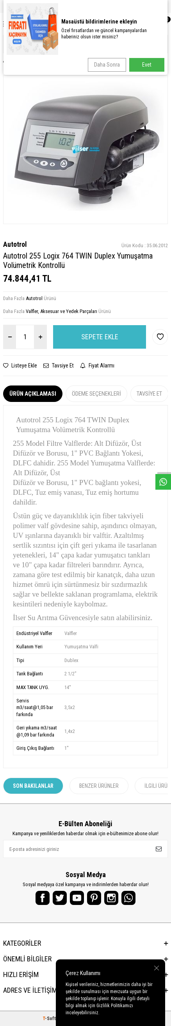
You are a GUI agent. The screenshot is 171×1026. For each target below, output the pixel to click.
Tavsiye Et (58, 365)
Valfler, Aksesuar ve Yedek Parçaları (61, 311)
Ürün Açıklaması (32, 393)
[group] (85, 150)
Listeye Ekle (20, 365)
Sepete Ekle (99, 337)
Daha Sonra (107, 65)
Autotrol (15, 244)
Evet (146, 65)
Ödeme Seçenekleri (96, 393)
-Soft (50, 1018)
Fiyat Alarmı (97, 365)
